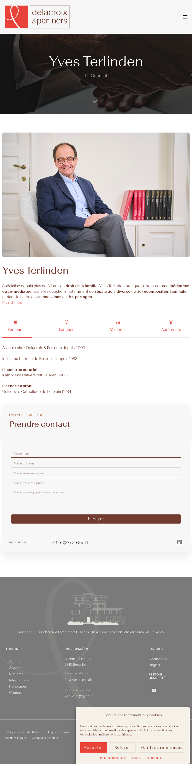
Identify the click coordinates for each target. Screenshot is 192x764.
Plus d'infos (12, 302)
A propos (16, 662)
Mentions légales (15, 738)
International (19, 680)
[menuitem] (158, 659)
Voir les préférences (161, 748)
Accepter (93, 748)
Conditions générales (45, 738)
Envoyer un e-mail (78, 680)
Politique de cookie (57, 732)
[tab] (17, 326)
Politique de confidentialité (146, 758)
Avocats (15, 668)
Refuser (122, 748)
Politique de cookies (113, 758)
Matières (16, 674)
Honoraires (18, 686)
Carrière (15, 692)
